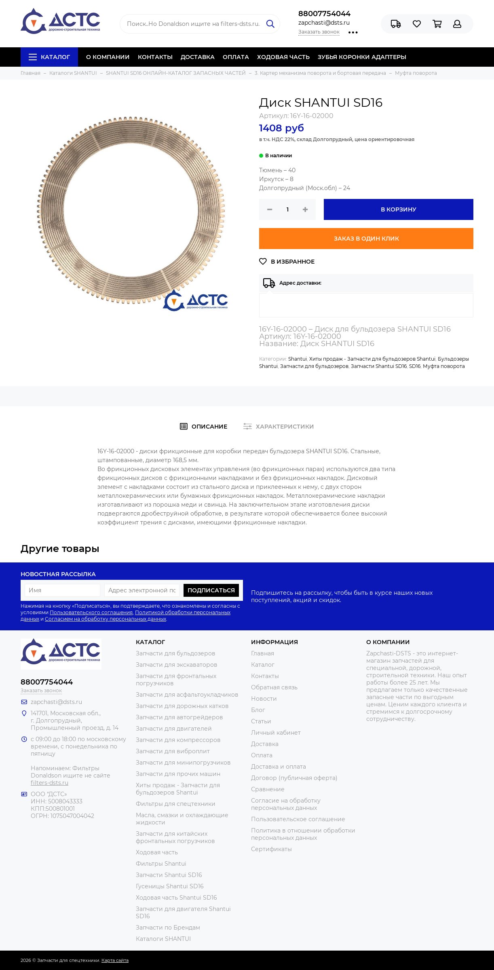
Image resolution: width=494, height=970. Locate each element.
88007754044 (324, 13)
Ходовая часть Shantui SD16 (176, 897)
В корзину (398, 209)
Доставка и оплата (278, 766)
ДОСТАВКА (198, 57)
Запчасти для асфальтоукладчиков (187, 694)
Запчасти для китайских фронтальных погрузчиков (175, 837)
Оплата (261, 755)
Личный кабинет (276, 732)
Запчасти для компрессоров (178, 740)
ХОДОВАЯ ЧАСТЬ (283, 57)
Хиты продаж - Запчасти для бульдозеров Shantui (372, 359)
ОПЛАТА (236, 57)
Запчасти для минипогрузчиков (183, 762)
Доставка (265, 744)
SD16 (414, 366)
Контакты (265, 676)
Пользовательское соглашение (298, 819)
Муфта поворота (444, 366)
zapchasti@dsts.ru (324, 22)
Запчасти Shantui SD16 (379, 366)
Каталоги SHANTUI (163, 939)
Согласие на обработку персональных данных (286, 804)
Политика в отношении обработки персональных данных (303, 834)
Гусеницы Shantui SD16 (170, 886)
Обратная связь (274, 687)
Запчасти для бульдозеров (314, 366)
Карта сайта (115, 960)
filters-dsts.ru (49, 782)
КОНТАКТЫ (155, 57)
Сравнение (268, 789)
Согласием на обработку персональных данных (105, 619)
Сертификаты (271, 849)
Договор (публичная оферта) (294, 778)
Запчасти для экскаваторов (176, 664)
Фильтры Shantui (161, 863)
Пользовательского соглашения (91, 612)
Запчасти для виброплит (173, 751)
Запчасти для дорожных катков (182, 706)
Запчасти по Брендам (168, 927)
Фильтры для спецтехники (175, 803)
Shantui (297, 359)
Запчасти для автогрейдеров (179, 717)
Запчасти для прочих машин (178, 774)
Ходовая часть (157, 852)
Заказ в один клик (366, 238)
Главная (262, 653)
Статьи (261, 721)
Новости (264, 698)
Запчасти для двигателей (174, 728)
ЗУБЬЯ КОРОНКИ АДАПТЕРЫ (362, 57)
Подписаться (211, 590)
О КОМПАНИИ (108, 57)
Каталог (49, 57)
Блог (258, 710)
